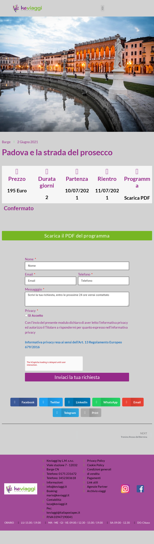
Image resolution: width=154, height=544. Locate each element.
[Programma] (137, 171)
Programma (137, 182)
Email (29, 274)
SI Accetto (35, 315)
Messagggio (33, 289)
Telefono (84, 274)
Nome (29, 259)
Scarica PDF (137, 198)
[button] (102, 8)
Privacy (30, 311)
